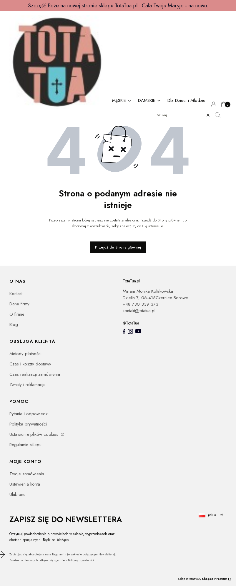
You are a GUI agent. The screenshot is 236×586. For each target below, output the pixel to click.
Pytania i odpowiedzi (29, 413)
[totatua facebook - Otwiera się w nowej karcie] (124, 331)
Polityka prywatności (28, 424)
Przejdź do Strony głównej (118, 247)
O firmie (16, 314)
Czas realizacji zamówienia (34, 374)
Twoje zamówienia (26, 474)
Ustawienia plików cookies (34, 434)
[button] (220, 115)
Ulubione (17, 494)
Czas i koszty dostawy (30, 364)
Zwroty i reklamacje (27, 384)
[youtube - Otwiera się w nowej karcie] (138, 331)
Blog (13, 324)
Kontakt (15, 293)
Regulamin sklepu (25, 444)
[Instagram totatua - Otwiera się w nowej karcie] (130, 331)
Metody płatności (25, 353)
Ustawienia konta (24, 484)
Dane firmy (19, 304)
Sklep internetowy (202, 579)
